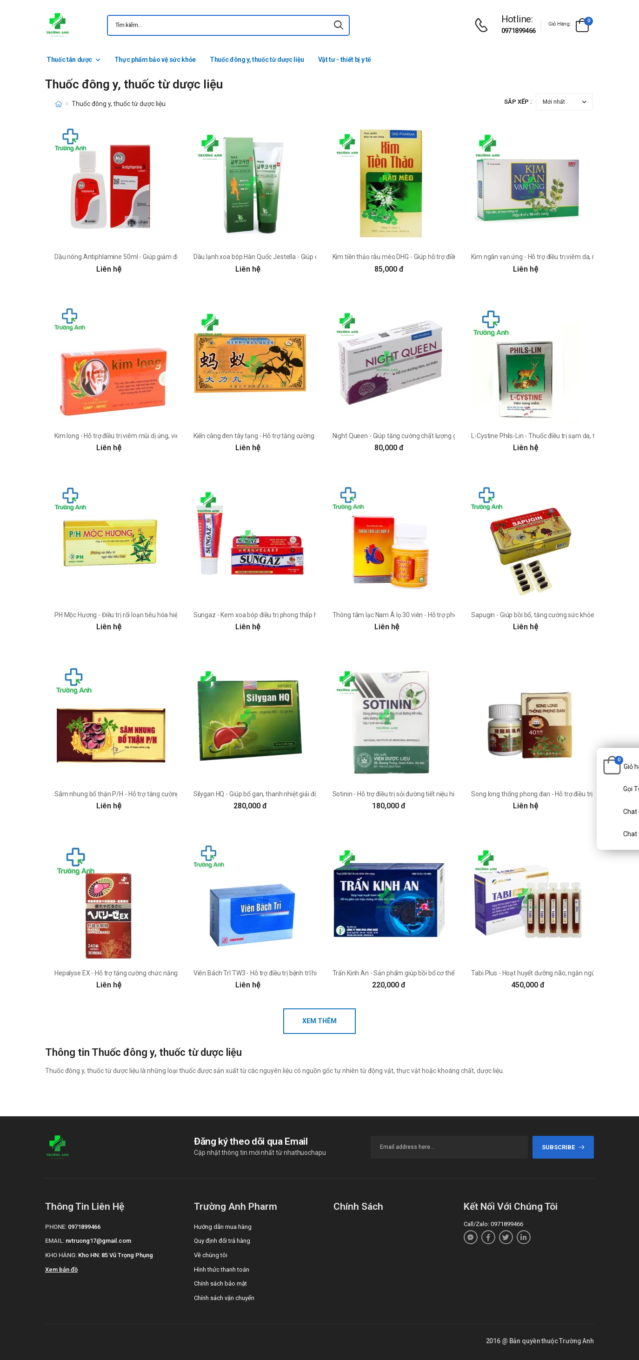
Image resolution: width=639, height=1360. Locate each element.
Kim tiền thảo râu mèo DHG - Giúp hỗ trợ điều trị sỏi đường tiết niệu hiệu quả (438, 256)
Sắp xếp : (518, 101)
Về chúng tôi (210, 1255)
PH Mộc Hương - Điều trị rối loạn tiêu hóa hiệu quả (123, 615)
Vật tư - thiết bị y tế (344, 59)
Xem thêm (319, 1021)
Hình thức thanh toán (221, 1269)
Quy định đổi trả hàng (222, 1240)
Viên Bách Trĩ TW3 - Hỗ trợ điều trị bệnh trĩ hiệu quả (264, 973)
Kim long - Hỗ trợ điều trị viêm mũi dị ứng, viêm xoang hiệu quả (142, 436)
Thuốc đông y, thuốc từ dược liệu (257, 59)
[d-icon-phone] (483, 25)
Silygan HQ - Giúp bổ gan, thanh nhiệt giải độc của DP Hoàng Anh (284, 794)
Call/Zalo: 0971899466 (493, 1223)
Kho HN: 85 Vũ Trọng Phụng (115, 1255)
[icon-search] (338, 25)
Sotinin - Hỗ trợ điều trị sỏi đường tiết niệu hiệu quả (403, 794)
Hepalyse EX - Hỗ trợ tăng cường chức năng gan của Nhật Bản (142, 973)
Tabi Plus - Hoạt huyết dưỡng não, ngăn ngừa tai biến (546, 973)
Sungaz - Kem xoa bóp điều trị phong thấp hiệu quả (265, 615)
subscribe (563, 1147)
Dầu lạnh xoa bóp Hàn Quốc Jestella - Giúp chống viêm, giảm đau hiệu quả (298, 256)
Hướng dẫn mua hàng (223, 1226)
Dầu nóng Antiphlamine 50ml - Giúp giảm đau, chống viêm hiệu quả (149, 256)
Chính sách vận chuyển (224, 1297)
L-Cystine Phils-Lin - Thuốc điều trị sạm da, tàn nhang (546, 436)
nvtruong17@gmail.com (98, 1240)
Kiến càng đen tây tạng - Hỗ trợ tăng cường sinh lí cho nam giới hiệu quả (294, 436)
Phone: (56, 1226)
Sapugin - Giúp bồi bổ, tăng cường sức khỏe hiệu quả (545, 615)
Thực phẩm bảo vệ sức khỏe (155, 59)
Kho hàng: (61, 1255)
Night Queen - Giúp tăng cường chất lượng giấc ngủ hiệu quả (418, 436)
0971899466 (518, 30)
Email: (54, 1240)
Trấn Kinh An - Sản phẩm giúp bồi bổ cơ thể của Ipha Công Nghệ (422, 973)
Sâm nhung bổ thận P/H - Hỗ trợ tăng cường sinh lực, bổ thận (140, 794)
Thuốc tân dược (69, 59)
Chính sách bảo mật (220, 1283)
